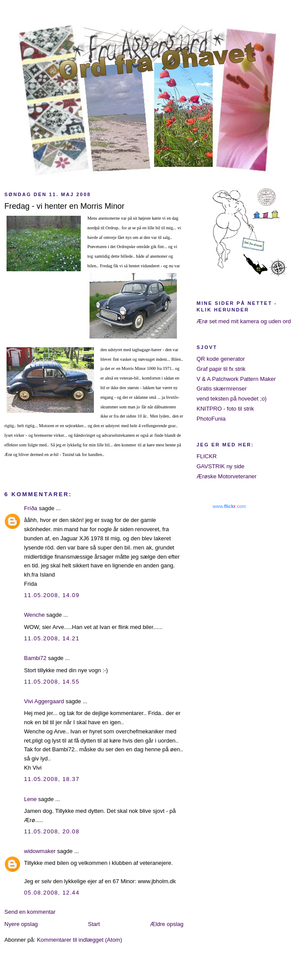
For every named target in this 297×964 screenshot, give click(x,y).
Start (94, 924)
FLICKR (207, 456)
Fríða (30, 508)
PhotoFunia (211, 418)
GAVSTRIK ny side (221, 466)
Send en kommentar (29, 912)
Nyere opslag (21, 924)
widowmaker (39, 851)
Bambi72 (35, 658)
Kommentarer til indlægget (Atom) (79, 939)
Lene (30, 799)
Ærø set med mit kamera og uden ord (244, 321)
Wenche (34, 615)
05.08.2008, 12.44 (51, 892)
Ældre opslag (166, 924)
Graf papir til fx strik (221, 369)
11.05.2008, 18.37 (51, 779)
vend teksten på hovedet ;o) (231, 398)
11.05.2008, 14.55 (51, 681)
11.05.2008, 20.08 (51, 831)
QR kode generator (221, 359)
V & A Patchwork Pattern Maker (236, 379)
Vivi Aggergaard (44, 701)
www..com (229, 506)
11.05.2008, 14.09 (51, 595)
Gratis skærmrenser (222, 388)
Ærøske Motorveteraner (226, 476)
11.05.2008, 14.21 (51, 638)
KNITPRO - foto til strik (225, 408)
